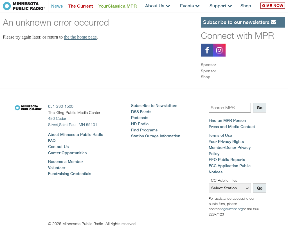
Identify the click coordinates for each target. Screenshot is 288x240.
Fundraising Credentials (69, 173)
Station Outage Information (155, 136)
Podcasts (139, 117)
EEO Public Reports (227, 159)
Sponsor (208, 64)
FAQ (52, 140)
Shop (245, 5)
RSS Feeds (141, 111)
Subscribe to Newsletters (154, 105)
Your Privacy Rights (226, 141)
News (57, 6)
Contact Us (58, 146)
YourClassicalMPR (117, 6)
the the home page (80, 37)
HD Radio (139, 124)
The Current (80, 6)
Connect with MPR (237, 35)
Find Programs (144, 130)
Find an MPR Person (227, 120)
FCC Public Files (223, 180)
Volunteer (56, 167)
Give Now (273, 5)
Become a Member (65, 161)
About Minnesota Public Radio (75, 134)
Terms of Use (220, 135)
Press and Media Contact (232, 126)
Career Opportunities (67, 153)
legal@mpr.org (232, 209)
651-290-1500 (60, 106)
